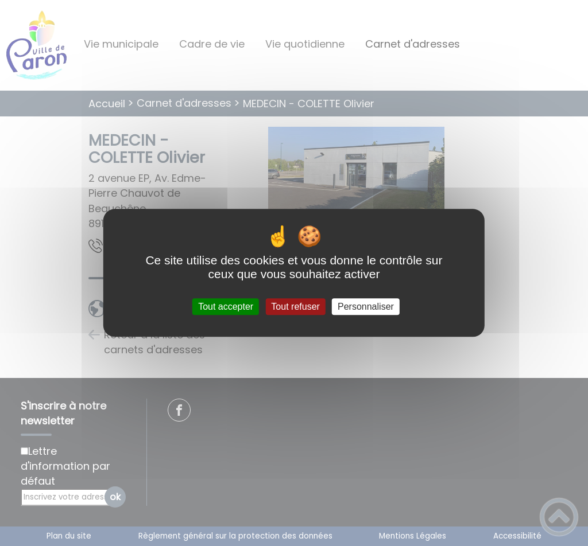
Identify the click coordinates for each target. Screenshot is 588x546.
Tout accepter (225, 306)
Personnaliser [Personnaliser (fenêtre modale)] (366, 306)
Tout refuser (295, 306)
